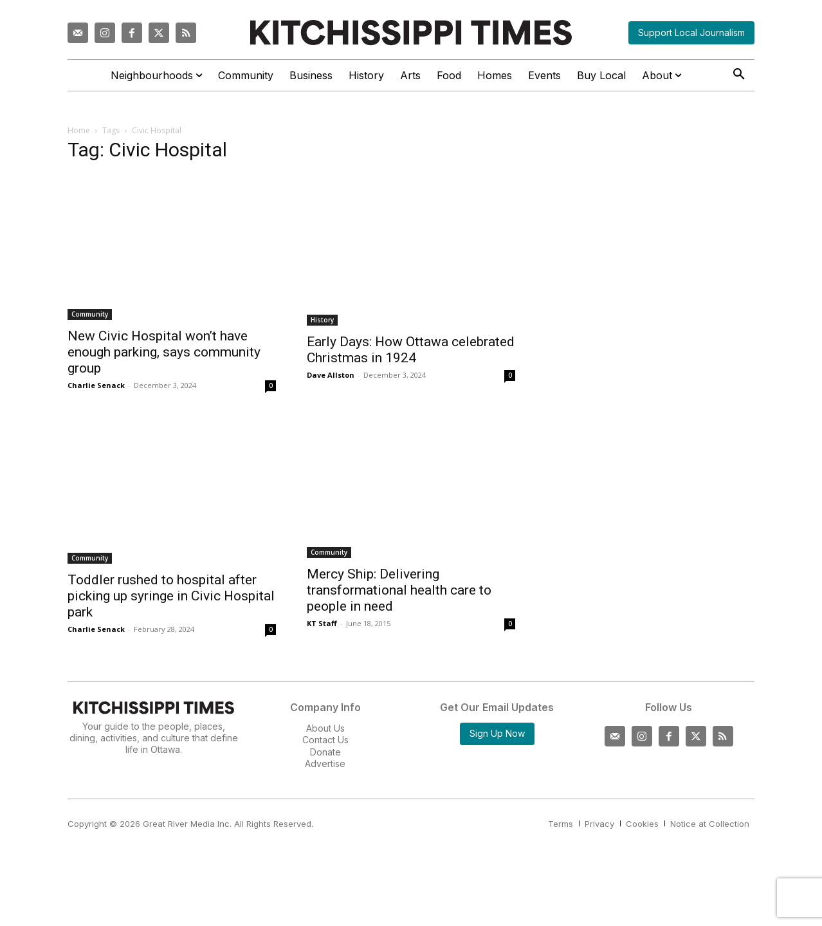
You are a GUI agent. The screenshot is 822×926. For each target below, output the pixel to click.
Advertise (325, 763)
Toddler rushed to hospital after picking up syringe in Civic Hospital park (171, 596)
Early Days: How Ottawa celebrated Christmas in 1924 (411, 350)
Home (79, 130)
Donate (325, 751)
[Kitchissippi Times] (411, 32)
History (322, 319)
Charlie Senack (96, 385)
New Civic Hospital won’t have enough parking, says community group (164, 352)
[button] (739, 74)
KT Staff (322, 623)
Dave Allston (330, 375)
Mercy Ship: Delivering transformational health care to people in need (399, 590)
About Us (325, 728)
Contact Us (325, 739)
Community (89, 314)
